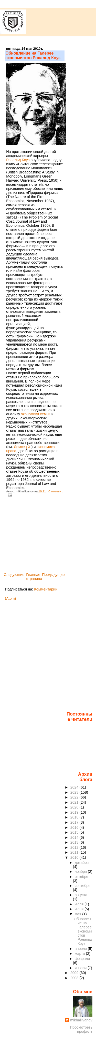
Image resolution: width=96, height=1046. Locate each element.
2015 (75, 832)
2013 (75, 842)
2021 (75, 802)
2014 (75, 837)
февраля (82, 959)
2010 (75, 857)
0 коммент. (55, 491)
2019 (75, 812)
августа (81, 895)
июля (80, 904)
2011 (75, 852)
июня (79, 909)
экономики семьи (35, 414)
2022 (75, 797)
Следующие (14, 575)
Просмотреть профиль (81, 1029)
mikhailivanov (81, 1020)
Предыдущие (53, 575)
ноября (81, 871)
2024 (75, 787)
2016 (75, 827)
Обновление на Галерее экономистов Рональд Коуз (32, 55)
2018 (75, 817)
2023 (75, 792)
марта (80, 953)
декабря (82, 863)
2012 (75, 847)
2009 (75, 973)
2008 (75, 978)
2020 (75, 807)
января (81, 968)
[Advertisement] (43, 536)
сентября (82, 886)
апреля (81, 949)
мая (78, 914)
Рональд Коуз (17, 160)
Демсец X (22, 447)
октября (81, 877)
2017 (75, 822)
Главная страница (34, 577)
